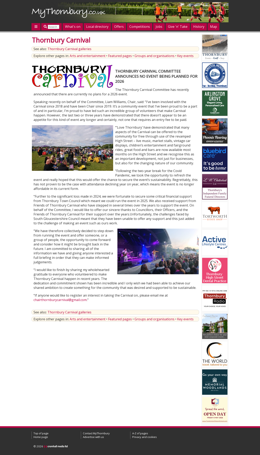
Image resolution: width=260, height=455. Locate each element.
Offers (119, 26)
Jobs (159, 26)
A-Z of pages (140, 433)
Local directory (97, 26)
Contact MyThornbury (96, 433)
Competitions (139, 26)
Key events (185, 56)
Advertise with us (93, 437)
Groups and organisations (154, 56)
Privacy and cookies (144, 437)
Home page (41, 437)
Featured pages (120, 56)
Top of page (41, 433)
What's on (72, 26)
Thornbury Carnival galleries (69, 49)
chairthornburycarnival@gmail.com (60, 300)
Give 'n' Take (177, 26)
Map (213, 26)
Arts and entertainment (87, 56)
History (198, 26)
